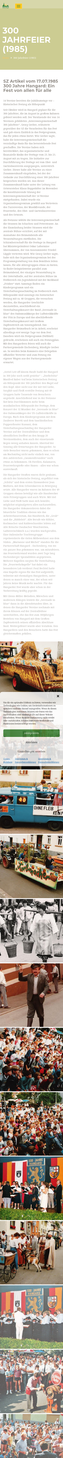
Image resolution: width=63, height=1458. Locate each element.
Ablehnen (31, 742)
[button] (58, 696)
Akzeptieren (31, 733)
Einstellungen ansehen (31, 751)
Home (5, 58)
